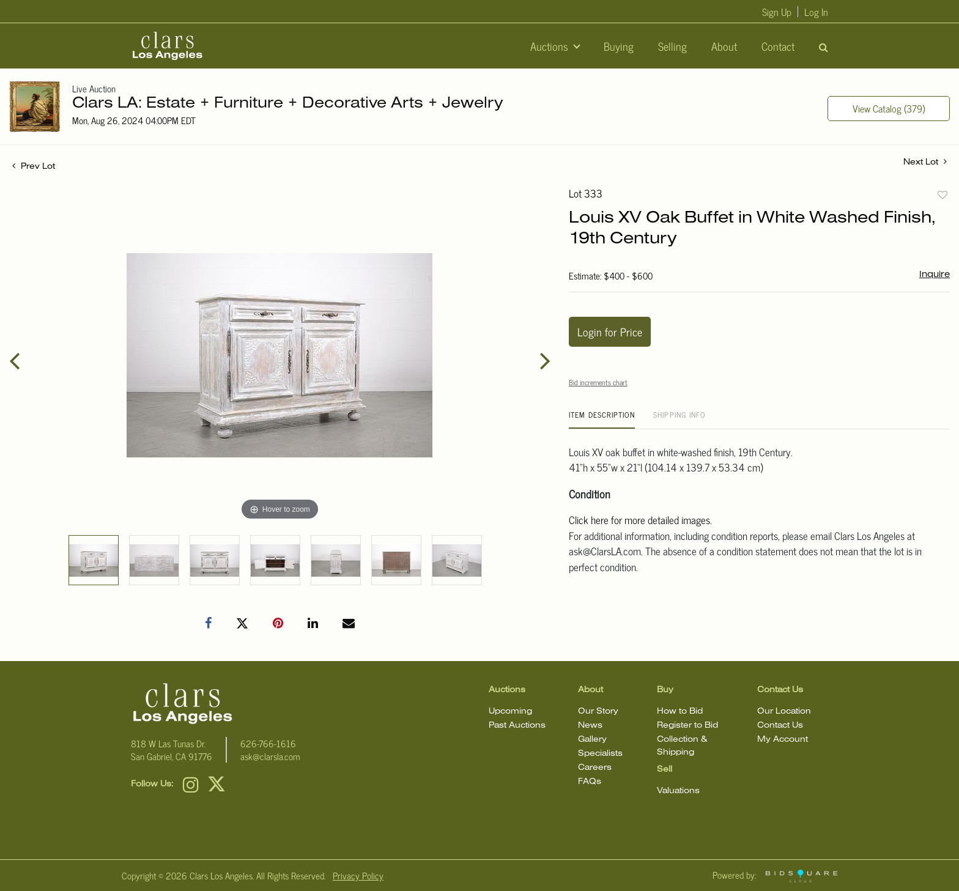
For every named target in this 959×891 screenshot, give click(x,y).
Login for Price (609, 331)
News (590, 725)
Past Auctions (517, 725)
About (724, 46)
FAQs (589, 781)
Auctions (550, 46)
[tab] (602, 419)
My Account (782, 739)
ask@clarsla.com (270, 756)
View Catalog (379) (889, 108)
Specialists (600, 753)
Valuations (678, 791)
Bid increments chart (598, 382)
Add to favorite (942, 194)
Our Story (598, 711)
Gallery (592, 739)
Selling (672, 46)
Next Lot (925, 161)
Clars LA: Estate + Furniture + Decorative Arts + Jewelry (287, 103)
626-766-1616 (268, 743)
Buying (619, 46)
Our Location (784, 711)
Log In (816, 11)
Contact (777, 46)
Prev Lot (33, 166)
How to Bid (680, 711)
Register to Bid (687, 725)
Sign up (776, 12)
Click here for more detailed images (639, 519)
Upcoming (510, 711)
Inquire (934, 274)
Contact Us (780, 725)
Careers (595, 767)
